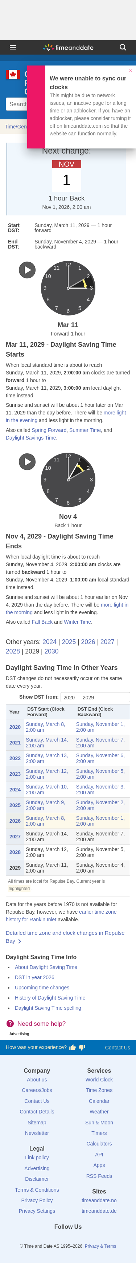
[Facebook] (43, 1240)
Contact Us (117, 1047)
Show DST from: (39, 697)
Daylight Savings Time (31, 438)
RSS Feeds (99, 1176)
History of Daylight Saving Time (50, 998)
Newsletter (37, 1133)
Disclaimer (37, 1179)
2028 (13, 651)
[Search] (123, 47)
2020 (15, 727)
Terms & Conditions (37, 1190)
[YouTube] (92, 1240)
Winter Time (77, 622)
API (99, 1154)
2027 (107, 642)
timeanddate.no (99, 1200)
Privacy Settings (37, 1211)
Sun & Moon (99, 1122)
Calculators (99, 1144)
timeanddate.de (99, 1211)
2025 (69, 642)
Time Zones (99, 1090)
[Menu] (13, 47)
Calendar (99, 1101)
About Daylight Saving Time (46, 967)
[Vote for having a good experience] (72, 1047)
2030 (51, 651)
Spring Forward (49, 430)
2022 (15, 758)
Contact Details (37, 1112)
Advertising (36, 1168)
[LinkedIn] (68, 1240)
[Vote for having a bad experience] (82, 1047)
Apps (99, 1165)
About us (37, 1080)
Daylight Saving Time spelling (48, 1008)
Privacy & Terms (100, 1246)
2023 (15, 774)
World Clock (99, 1080)
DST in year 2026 (34, 977)
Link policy (37, 1157)
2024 (49, 642)
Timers (99, 1133)
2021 (15, 743)
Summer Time (85, 430)
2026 (88, 642)
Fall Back (42, 622)
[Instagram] (80, 1240)
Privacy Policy (37, 1200)
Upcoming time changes (42, 987)
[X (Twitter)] (55, 1240)
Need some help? (41, 1023)
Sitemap (37, 1122)
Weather (99, 1112)
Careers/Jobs (37, 1090)
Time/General (20, 127)
